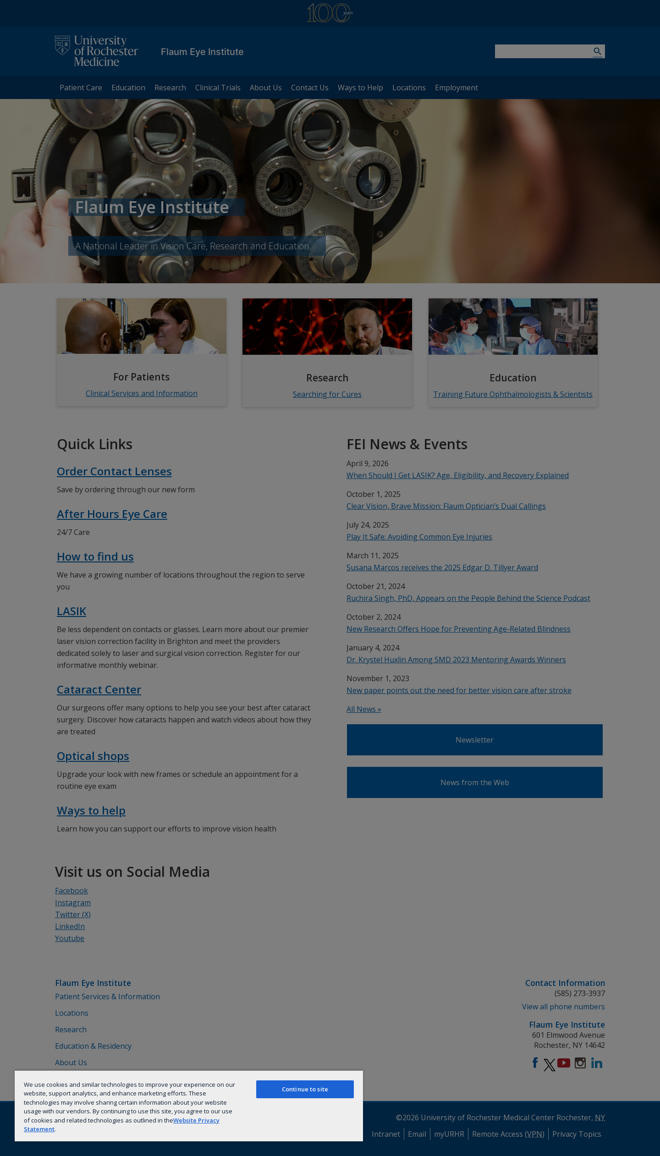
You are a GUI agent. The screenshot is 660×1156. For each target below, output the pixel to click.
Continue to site (305, 1089)
